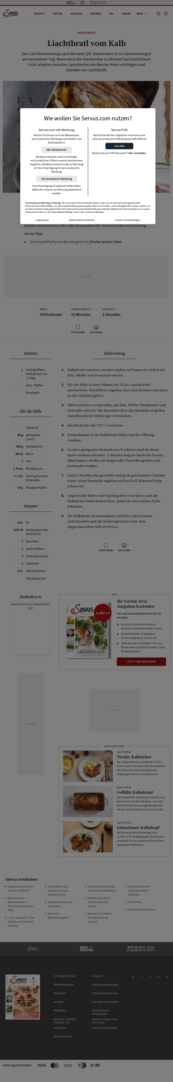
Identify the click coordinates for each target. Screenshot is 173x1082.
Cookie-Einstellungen (127, 220)
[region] (87, 166)
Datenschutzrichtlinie (81, 220)
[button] (119, 146)
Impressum (42, 220)
